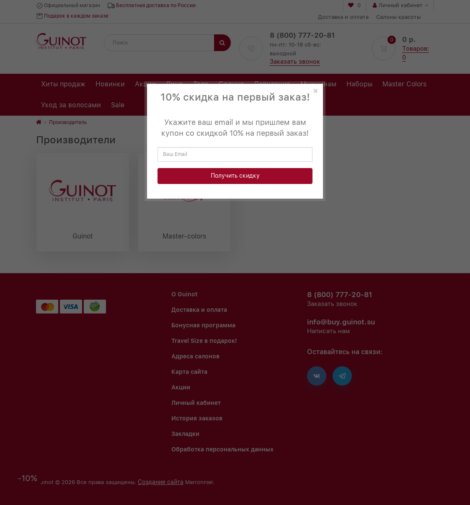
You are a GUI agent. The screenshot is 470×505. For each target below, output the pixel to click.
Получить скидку (235, 175)
